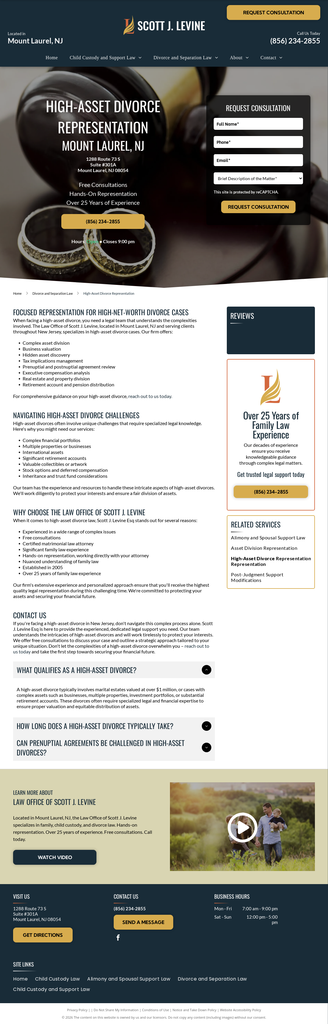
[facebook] (118, 938)
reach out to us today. (150, 396)
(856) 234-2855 (295, 40)
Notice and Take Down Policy (195, 1010)
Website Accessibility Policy (240, 1010)
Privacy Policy (77, 1010)
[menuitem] (52, 58)
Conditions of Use (155, 1010)
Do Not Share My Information (116, 1010)
